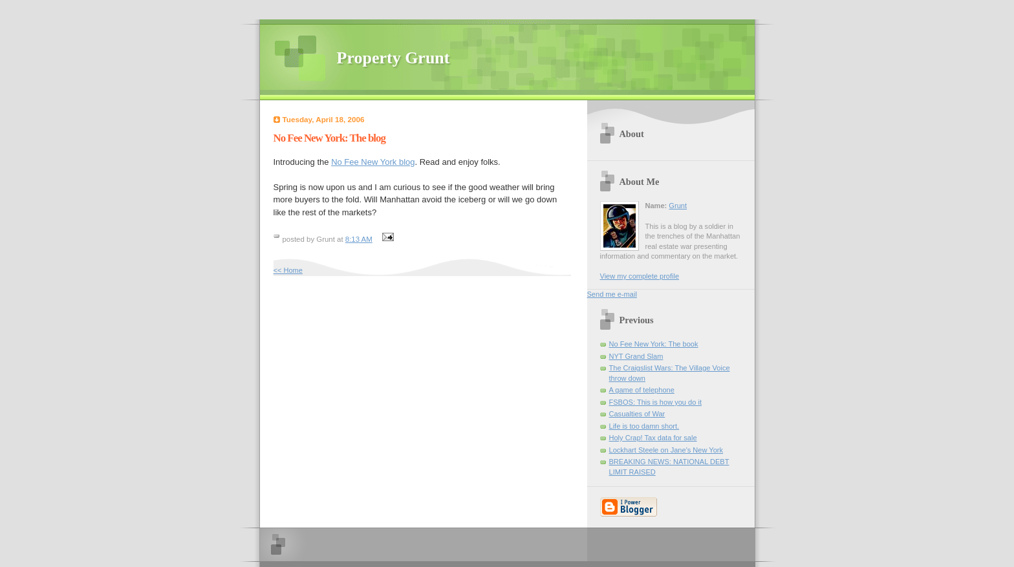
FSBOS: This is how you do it (655, 402)
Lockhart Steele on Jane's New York (666, 450)
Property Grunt (393, 57)
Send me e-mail (612, 294)
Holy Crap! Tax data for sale (653, 438)
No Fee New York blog (373, 162)
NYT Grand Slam (636, 356)
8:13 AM (358, 239)
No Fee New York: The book (653, 344)
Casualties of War (637, 414)
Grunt (678, 205)
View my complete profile (640, 276)
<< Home (288, 270)
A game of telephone (641, 390)
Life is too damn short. (644, 426)
